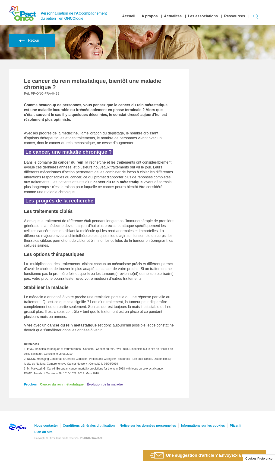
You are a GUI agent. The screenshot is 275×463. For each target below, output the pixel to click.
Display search (255, 16)
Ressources (234, 16)
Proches (30, 384)
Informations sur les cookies (203, 425)
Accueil (128, 16)
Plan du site (43, 432)
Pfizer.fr (236, 425)
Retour (28, 40)
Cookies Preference (258, 458)
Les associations (203, 16)
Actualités (173, 16)
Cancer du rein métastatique (62, 384)
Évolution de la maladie (105, 384)
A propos (150, 16)
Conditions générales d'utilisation (89, 425)
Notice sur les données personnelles (148, 425)
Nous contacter (46, 425)
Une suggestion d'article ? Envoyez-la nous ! (202, 455)
